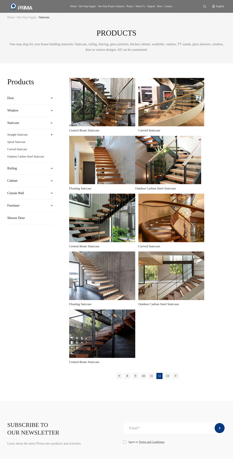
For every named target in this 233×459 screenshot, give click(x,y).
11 (151, 224)
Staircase (44, 17)
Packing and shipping (160, 383)
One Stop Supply (87, 6)
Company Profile (136, 358)
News (160, 6)
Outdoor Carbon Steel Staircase (25, 158)
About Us (140, 6)
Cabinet (12, 183)
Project (130, 6)
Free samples (156, 376)
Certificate (132, 383)
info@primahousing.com (64, 375)
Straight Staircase (17, 136)
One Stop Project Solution (111, 6)
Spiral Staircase (16, 143)
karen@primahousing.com (31, 375)
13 (168, 224)
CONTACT (133, 348)
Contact (169, 6)
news (211, 348)
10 (143, 224)
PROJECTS (199, 375)
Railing (12, 170)
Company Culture (136, 376)
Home (73, 6)
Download (198, 358)
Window (12, 111)
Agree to (144, 291)
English (220, 6)
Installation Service (159, 358)
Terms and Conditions (151, 291)
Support (151, 6)
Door (10, 98)
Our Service (133, 364)
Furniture (13, 209)
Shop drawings (157, 370)
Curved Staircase (17, 150)
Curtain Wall (15, 196)
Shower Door (16, 222)
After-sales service (159, 364)
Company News (216, 358)
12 (159, 224)
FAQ (194, 364)
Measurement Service (161, 389)
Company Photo (135, 370)
